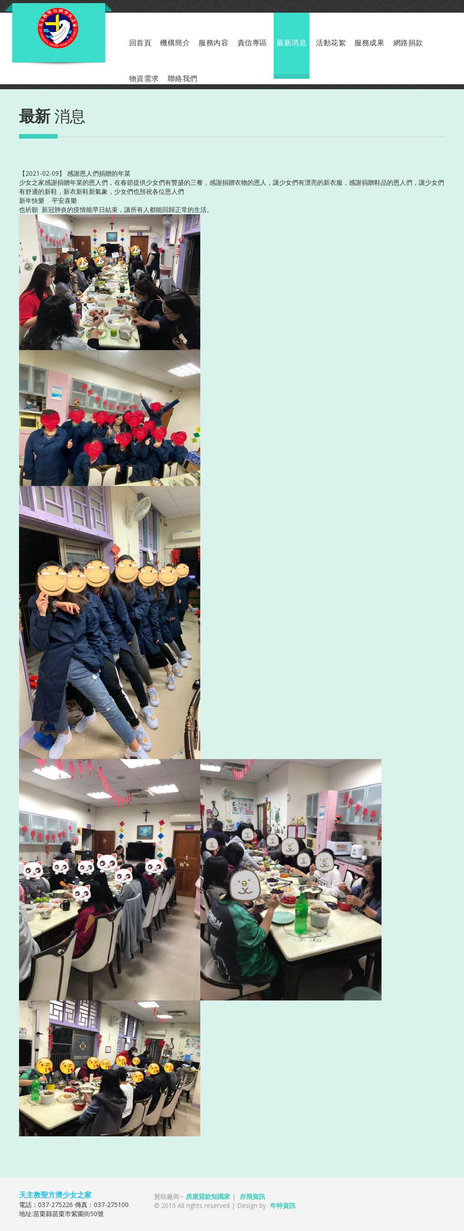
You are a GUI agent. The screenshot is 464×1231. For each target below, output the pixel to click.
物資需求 (144, 78)
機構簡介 (175, 42)
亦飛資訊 (252, 1196)
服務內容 (213, 42)
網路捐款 (408, 42)
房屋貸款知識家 (208, 1196)
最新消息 (291, 42)
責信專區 (252, 42)
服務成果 (369, 42)
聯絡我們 (183, 78)
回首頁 (140, 42)
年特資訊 (282, 1205)
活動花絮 (331, 42)
